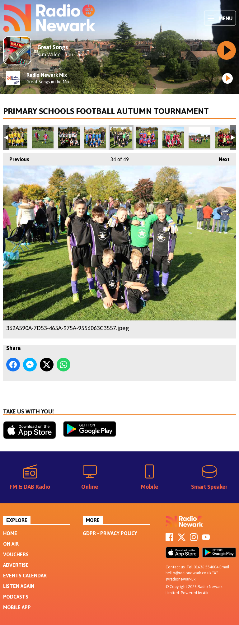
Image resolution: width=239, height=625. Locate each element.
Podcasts (15, 596)
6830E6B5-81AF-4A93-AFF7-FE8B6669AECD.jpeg (43, 137)
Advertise (16, 565)
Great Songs (52, 47)
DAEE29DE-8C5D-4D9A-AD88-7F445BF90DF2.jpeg (199, 137)
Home (10, 533)
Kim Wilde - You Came (62, 54)
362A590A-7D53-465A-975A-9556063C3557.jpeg (121, 137)
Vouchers (16, 554)
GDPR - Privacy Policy (110, 533)
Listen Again (18, 586)
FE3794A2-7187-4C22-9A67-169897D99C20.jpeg (226, 137)
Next (221, 157)
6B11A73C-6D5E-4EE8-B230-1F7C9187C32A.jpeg (173, 137)
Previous (16, 157)
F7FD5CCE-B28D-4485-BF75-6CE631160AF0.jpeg (16, 137)
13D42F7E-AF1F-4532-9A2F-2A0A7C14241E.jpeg (69, 137)
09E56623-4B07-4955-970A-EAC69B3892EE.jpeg (147, 137)
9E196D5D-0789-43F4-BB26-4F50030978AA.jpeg (95, 137)
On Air (11, 544)
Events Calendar (25, 575)
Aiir (205, 592)
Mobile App (17, 607)
